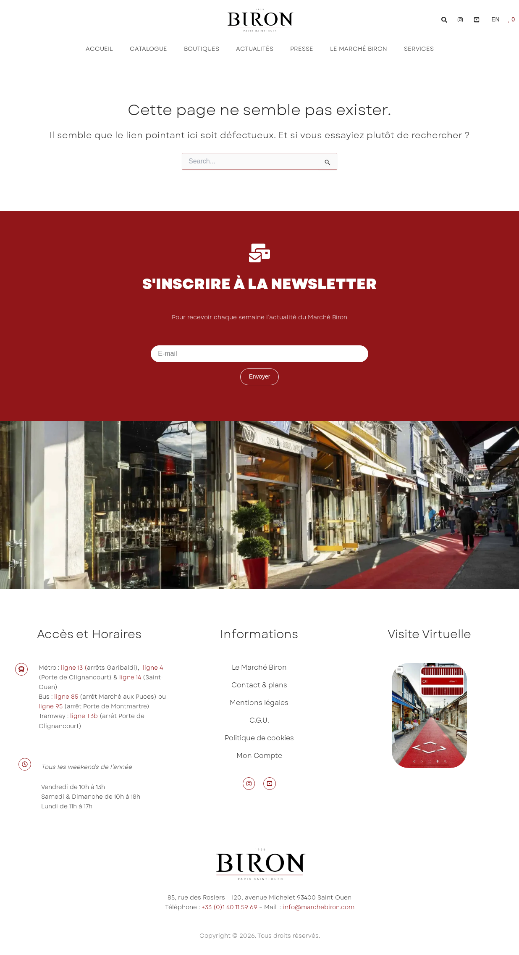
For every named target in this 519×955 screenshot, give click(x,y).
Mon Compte (259, 755)
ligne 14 (131, 677)
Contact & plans (259, 685)
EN (495, 19)
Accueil (99, 49)
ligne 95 (51, 706)
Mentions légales (259, 703)
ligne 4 (153, 667)
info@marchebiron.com (318, 907)
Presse (301, 49)
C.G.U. (259, 720)
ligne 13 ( (74, 667)
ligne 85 (66, 696)
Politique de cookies (259, 738)
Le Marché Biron (358, 49)
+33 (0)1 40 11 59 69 (229, 907)
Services (419, 49)
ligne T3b (84, 716)
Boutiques (201, 49)
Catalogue (148, 49)
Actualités (254, 49)
